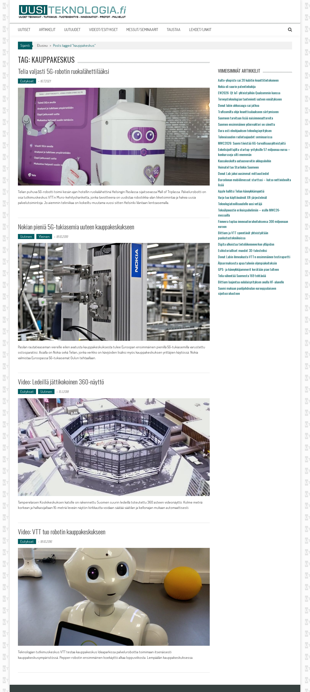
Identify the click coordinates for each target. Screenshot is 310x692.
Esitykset (27, 81)
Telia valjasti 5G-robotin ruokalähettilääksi (63, 71)
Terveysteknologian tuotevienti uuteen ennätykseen (250, 98)
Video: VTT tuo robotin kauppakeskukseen (61, 531)
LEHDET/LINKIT (200, 29)
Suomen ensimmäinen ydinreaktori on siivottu (246, 124)
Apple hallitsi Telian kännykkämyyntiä (241, 191)
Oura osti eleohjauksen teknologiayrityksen (244, 130)
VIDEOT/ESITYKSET (103, 29)
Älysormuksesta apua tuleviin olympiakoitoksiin (247, 262)
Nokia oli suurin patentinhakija (237, 86)
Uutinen (26, 236)
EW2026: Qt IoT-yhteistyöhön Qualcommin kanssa (249, 92)
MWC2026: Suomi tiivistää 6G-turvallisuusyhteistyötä (252, 143)
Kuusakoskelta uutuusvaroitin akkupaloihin (244, 160)
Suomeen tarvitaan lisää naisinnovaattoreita (245, 117)
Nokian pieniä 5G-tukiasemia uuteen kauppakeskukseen (76, 226)
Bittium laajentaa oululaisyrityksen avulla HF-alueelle (251, 281)
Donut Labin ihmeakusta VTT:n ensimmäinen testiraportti (254, 256)
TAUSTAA (173, 29)
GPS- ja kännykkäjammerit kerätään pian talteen (248, 269)
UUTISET (24, 29)
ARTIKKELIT (47, 29)
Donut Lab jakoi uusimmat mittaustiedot (243, 173)
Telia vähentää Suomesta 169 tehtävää (242, 275)
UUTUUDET (72, 29)
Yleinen (44, 236)
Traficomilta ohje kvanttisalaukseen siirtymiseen (248, 111)
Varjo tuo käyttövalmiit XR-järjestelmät (242, 197)
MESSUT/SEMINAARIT (142, 29)
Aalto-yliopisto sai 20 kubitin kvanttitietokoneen (248, 80)
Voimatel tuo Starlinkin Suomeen (238, 167)
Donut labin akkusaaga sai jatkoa (238, 105)
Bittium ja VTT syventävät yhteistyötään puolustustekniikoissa (243, 235)
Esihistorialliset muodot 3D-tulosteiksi (242, 250)
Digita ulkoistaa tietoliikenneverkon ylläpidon (246, 244)
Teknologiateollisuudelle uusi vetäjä (240, 203)
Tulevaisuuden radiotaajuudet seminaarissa (245, 136)
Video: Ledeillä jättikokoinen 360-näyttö (61, 381)
